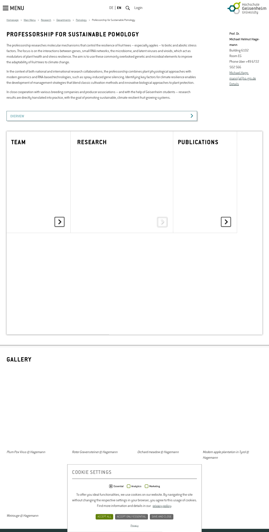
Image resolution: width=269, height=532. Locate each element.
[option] (36, 312)
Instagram (30, 440)
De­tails (234, 84)
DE (111, 8)
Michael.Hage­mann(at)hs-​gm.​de (242, 75)
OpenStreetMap (226, 505)
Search (128, 8)
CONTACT (96, 439)
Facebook (20, 440)
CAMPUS (73, 439)
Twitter (10, 440)
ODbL (206, 511)
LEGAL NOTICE (147, 439)
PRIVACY (119, 439)
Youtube (40, 440)
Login (138, 8)
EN (119, 8)
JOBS (53, 439)
